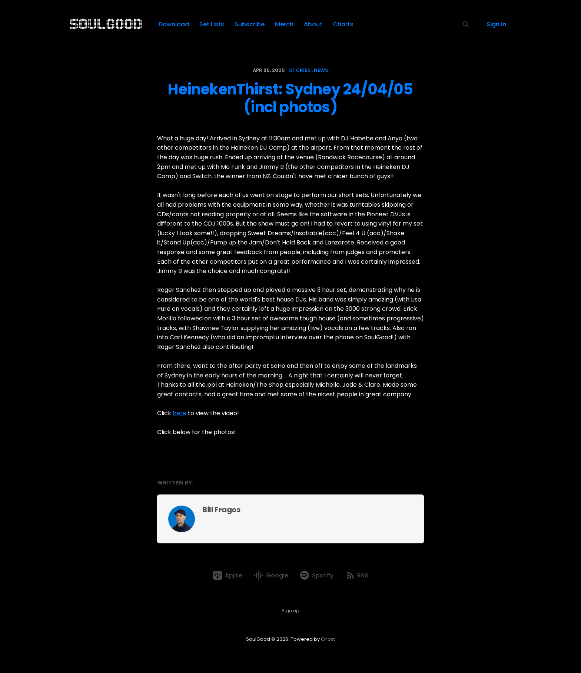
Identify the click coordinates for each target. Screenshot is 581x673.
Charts (343, 24)
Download (174, 24)
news (321, 70)
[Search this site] (465, 24)
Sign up (290, 610)
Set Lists (211, 24)
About (313, 24)
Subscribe (250, 24)
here (179, 413)
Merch (284, 24)
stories (300, 70)
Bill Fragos (221, 509)
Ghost (328, 639)
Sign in (496, 24)
